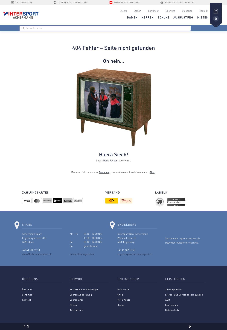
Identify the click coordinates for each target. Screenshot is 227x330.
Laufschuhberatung (81, 294)
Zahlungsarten (173, 289)
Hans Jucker (110, 160)
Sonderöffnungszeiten (82, 254)
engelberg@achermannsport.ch (134, 254)
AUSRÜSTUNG (183, 17)
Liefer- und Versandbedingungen (184, 294)
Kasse (120, 304)
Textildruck (76, 309)
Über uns (170, 10)
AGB (167, 299)
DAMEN (132, 17)
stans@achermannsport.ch (37, 254)
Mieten (74, 304)
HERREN (148, 17)
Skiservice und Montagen (84, 289)
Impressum (171, 304)
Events (123, 10)
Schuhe (163, 17)
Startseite (104, 172)
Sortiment (153, 10)
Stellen (137, 10)
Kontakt (203, 10)
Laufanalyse (77, 299)
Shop (152, 172)
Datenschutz (172, 309)
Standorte (187, 10)
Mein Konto (123, 299)
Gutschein (123, 289)
